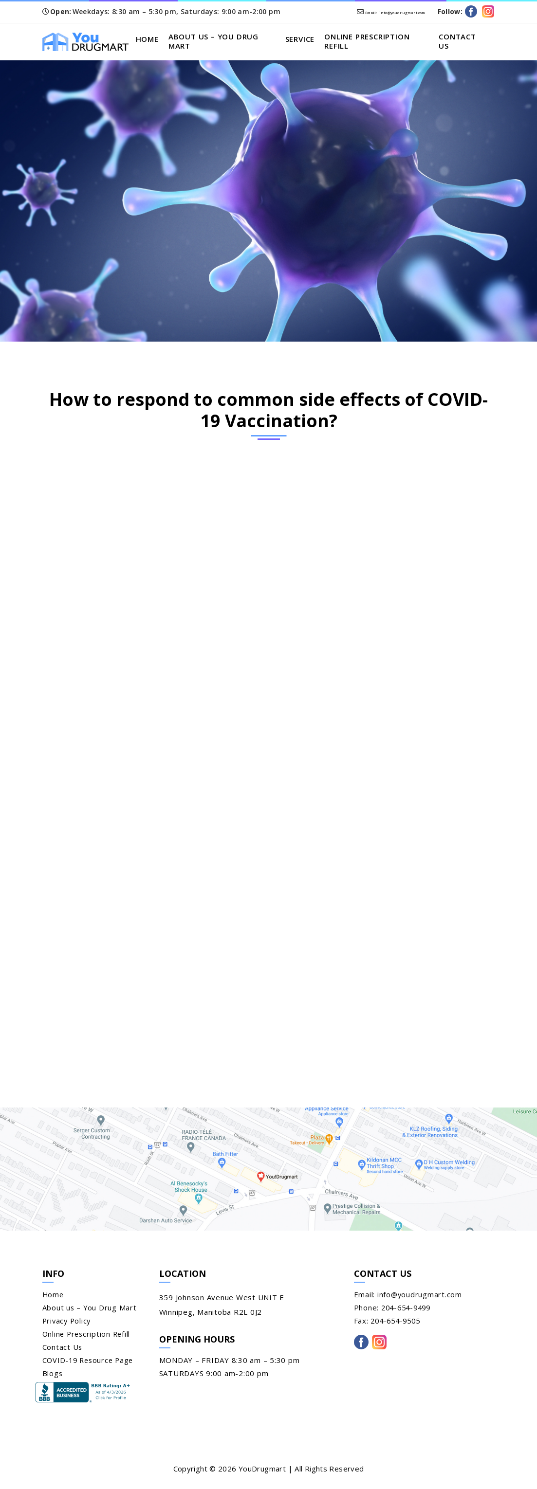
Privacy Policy (67, 1322)
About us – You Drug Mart (225, 42)
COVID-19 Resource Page (90, 1362)
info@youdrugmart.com (366, 11)
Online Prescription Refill (373, 42)
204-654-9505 (397, 1322)
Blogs (52, 1375)
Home (158, 40)
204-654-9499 (408, 1309)
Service (307, 40)
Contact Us (459, 42)
